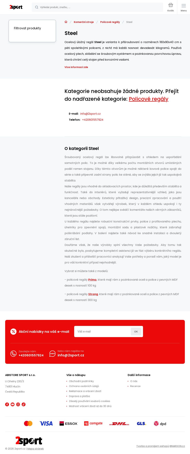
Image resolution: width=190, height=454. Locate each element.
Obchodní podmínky (81, 381)
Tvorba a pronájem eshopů (152, 446)
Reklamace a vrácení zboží (85, 391)
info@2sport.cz (90, 114)
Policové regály (110, 22)
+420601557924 (92, 120)
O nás (133, 381)
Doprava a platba (79, 396)
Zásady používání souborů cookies (89, 401)
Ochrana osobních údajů (84, 386)
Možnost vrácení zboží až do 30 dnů (90, 406)
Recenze (135, 386)
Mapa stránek (35, 448)
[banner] (16, 7)
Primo (92, 280)
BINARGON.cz (177, 446)
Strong (93, 294)
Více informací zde (76, 67)
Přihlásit (136, 331)
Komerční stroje (84, 22)
